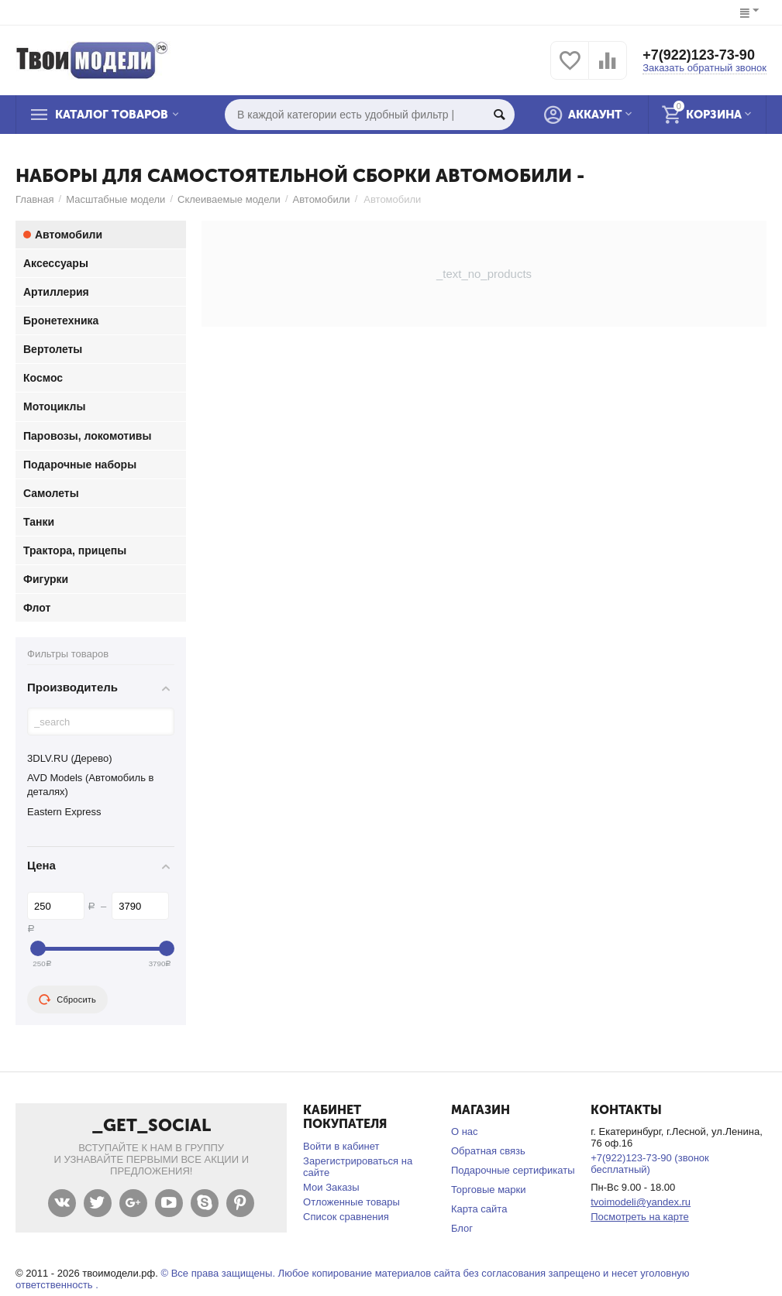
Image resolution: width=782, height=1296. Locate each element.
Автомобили (321, 199)
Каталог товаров (111, 114)
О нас (464, 1131)
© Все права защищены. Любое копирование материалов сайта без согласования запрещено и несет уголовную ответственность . (353, 1279)
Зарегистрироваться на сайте (357, 1166)
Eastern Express (64, 812)
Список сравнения (346, 1216)
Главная (35, 199)
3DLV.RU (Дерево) (69, 758)
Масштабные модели (115, 199)
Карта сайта (479, 1209)
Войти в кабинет (341, 1146)
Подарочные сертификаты (513, 1170)
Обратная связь (488, 1151)
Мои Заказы (331, 1187)
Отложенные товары (351, 1202)
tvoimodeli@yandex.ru (641, 1202)
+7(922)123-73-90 (698, 55)
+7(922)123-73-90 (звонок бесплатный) (650, 1163)
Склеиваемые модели (229, 199)
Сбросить (67, 999)
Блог (462, 1228)
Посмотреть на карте (640, 1216)
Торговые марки (488, 1189)
